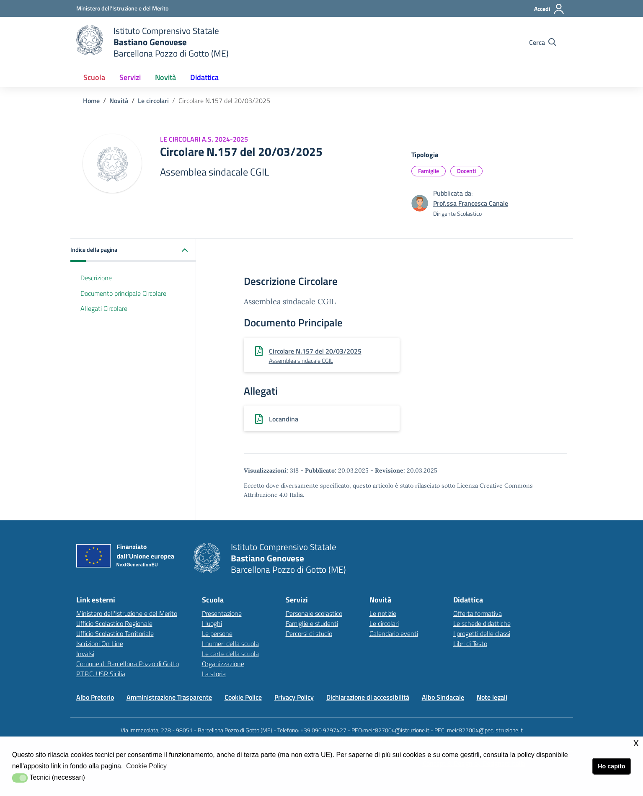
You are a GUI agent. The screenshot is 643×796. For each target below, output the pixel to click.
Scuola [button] (94, 77)
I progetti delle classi (481, 633)
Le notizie (382, 613)
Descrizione (96, 278)
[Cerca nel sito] (543, 42)
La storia (214, 674)
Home (91, 101)
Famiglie (428, 170)
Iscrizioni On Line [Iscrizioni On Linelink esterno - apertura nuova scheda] (99, 643)
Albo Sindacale (443, 697)
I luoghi (212, 623)
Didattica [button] (204, 77)
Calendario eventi (393, 633)
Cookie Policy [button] (146, 766)
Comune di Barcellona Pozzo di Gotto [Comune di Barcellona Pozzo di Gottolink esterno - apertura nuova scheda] (127, 664)
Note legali (492, 697)
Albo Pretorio (95, 697)
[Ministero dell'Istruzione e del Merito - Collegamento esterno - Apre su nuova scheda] (122, 8)
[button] (133, 250)
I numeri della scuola (230, 643)
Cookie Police (243, 697)
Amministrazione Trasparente (169, 697)
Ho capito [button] (611, 766)
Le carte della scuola (230, 654)
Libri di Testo (470, 643)
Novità (118, 101)
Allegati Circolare (103, 308)
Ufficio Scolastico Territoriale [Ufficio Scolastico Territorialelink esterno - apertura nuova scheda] (115, 633)
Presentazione (222, 613)
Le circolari (153, 101)
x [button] (636, 743)
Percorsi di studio (309, 633)
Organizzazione (223, 664)
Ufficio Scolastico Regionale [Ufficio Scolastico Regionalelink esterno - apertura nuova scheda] (114, 623)
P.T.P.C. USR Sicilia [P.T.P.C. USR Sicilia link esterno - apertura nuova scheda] (100, 674)
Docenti (466, 170)
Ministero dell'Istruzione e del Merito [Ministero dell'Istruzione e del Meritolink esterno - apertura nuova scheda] (126, 613)
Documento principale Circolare (123, 293)
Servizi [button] (130, 77)
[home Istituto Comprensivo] (152, 42)
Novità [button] (165, 77)
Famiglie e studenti (312, 623)
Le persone (217, 633)
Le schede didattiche (482, 623)
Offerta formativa (477, 613)
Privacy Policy (294, 697)
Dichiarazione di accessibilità (367, 697)
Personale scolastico (314, 613)
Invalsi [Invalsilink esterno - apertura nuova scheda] (85, 654)
